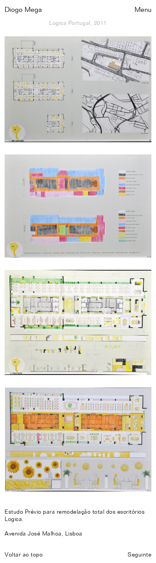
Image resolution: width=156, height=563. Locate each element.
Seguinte (139, 555)
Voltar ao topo (24, 555)
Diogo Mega (23, 9)
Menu (143, 9)
